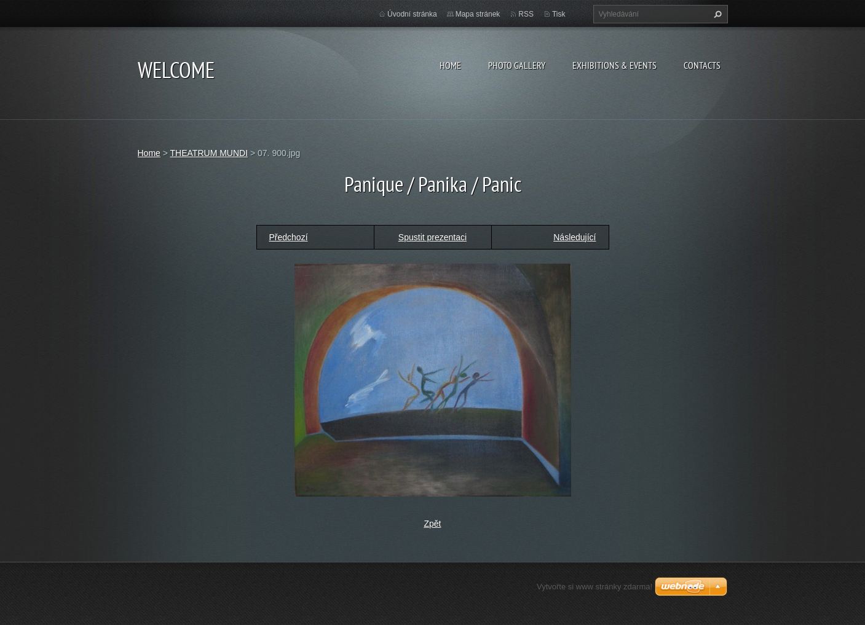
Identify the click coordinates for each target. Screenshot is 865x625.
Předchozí (288, 237)
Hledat (716, 14)
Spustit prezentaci (432, 237)
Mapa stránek (478, 14)
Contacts (702, 65)
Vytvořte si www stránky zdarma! (594, 586)
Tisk (559, 14)
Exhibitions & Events (614, 65)
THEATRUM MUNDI (209, 153)
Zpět (432, 524)
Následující (574, 237)
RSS (526, 14)
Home (450, 65)
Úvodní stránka (412, 14)
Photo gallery (516, 65)
